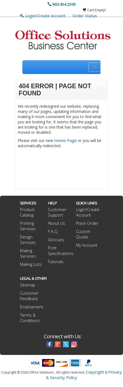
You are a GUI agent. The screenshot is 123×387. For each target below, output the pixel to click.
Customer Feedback (29, 295)
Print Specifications (61, 250)
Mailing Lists (31, 264)
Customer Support (57, 212)
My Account (86, 245)
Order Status (84, 15)
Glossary (56, 239)
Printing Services (28, 225)
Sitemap (27, 285)
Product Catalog (27, 212)
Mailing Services (28, 253)
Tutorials (56, 261)
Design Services (28, 239)
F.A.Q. (53, 231)
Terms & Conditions (30, 317)
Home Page (65, 140)
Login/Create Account (43, 15)
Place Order (87, 223)
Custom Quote (83, 234)
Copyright (95, 372)
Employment (31, 306)
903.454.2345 (64, 4)
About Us (56, 223)
